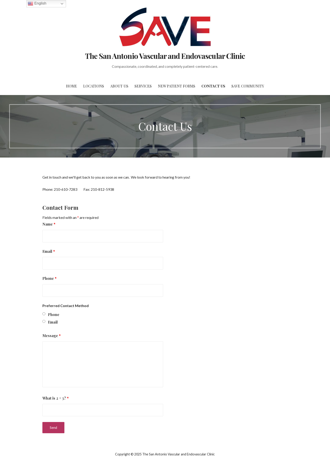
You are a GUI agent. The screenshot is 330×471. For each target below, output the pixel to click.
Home (71, 86)
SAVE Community (247, 86)
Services (143, 86)
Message (51, 335)
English (37, 3)
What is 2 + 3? (55, 398)
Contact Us (213, 86)
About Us (119, 86)
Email (48, 251)
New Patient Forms (176, 86)
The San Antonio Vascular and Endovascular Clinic (165, 56)
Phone (49, 278)
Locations (93, 86)
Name (48, 224)
